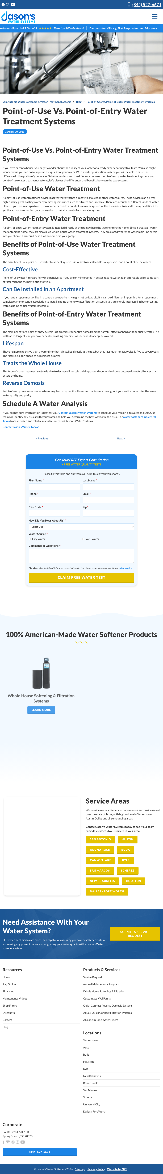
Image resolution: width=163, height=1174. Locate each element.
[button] (154, 16)
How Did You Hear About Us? (47, 520)
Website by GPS (117, 1169)
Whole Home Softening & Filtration (104, 991)
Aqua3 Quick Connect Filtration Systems (107, 1012)
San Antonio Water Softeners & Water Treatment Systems (37, 101)
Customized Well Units (97, 998)
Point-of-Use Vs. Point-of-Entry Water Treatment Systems (121, 101)
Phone (33, 493)
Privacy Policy (96, 1169)
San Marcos (100, 870)
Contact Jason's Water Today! (21, 426)
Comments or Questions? (45, 545)
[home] (18, 16)
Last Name (90, 480)
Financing (8, 991)
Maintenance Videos (15, 998)
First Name (36, 480)
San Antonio (100, 839)
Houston (133, 880)
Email (87, 493)
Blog (79, 101)
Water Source (38, 533)
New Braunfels (102, 880)
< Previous (42, 438)
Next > (121, 438)
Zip (85, 507)
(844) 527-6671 (146, 4)
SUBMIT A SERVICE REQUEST (135, 934)
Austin (127, 839)
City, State (36, 507)
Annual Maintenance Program (101, 984)
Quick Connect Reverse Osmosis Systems (107, 1005)
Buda (125, 849)
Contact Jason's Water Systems (77, 412)
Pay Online (9, 984)
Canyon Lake (100, 860)
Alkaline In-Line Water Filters (100, 1019)
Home (6, 977)
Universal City (91, 1104)
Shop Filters (10, 1005)
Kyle (125, 860)
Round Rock (100, 849)
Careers (7, 1019)
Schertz (127, 870)
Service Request (92, 977)
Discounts (9, 1012)
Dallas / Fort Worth (107, 891)
